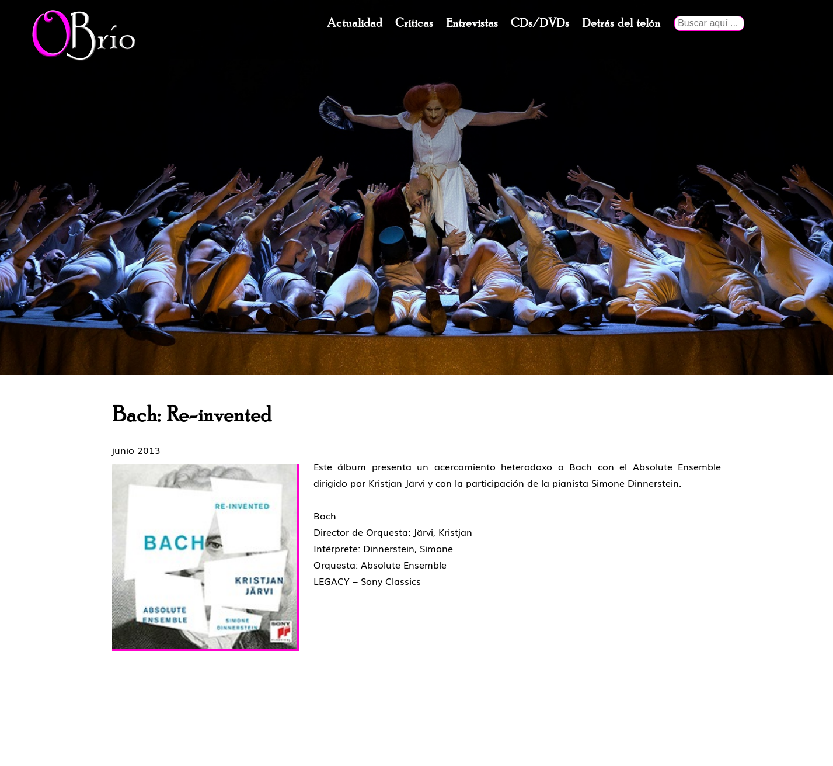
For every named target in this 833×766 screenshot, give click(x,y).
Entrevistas (472, 23)
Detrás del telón (621, 23)
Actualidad (354, 23)
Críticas (414, 23)
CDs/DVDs (540, 23)
